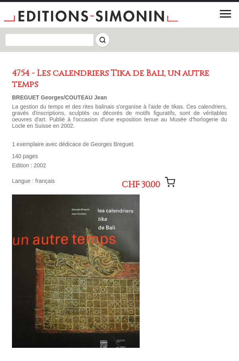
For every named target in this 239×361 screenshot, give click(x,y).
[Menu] (225, 13)
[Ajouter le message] (170, 182)
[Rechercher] (102, 40)
